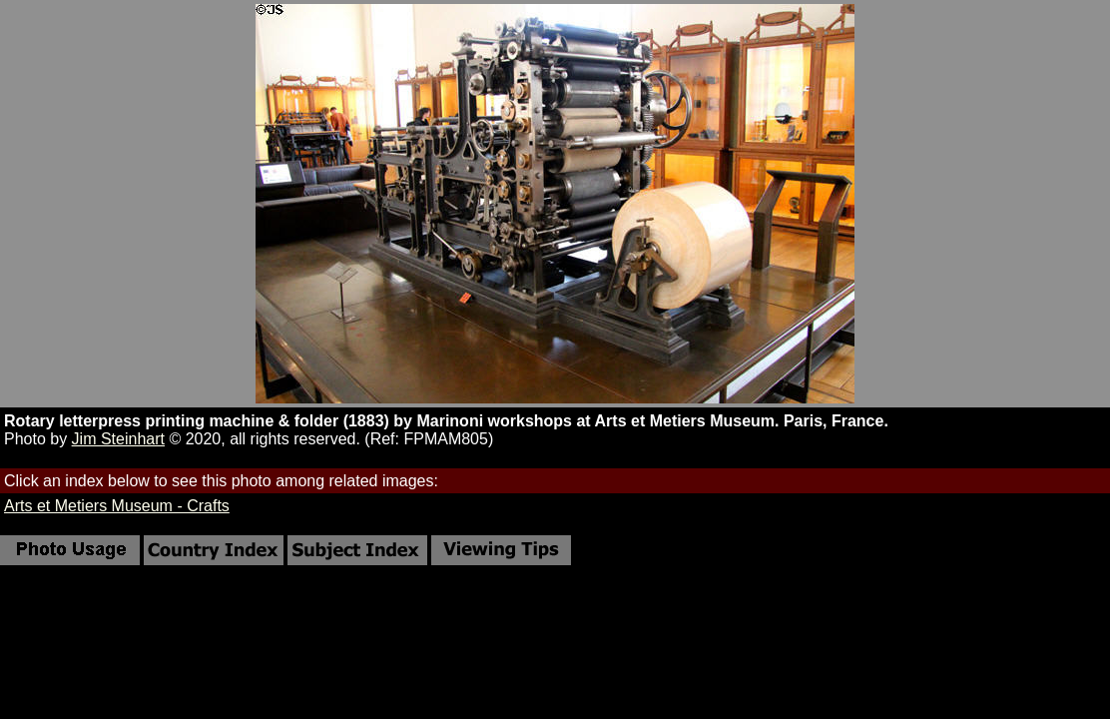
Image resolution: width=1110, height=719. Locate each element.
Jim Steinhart (118, 438)
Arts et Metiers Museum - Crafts (117, 505)
